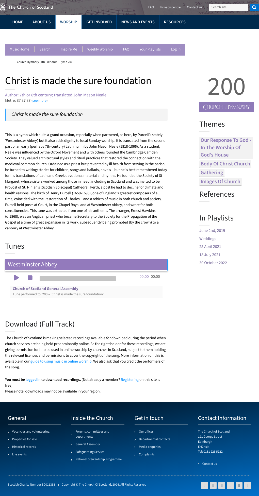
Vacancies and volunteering (31, 432)
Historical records (24, 447)
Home (17, 22)
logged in (33, 379)
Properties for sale (24, 439)
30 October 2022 (213, 263)
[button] (16, 278)
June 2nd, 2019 (212, 231)
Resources (175, 22)
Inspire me (69, 49)
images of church (220, 181)
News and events (137, 22)
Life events (19, 454)
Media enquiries (149, 447)
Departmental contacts (154, 439)
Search (44, 49)
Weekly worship (100, 49)
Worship (68, 22)
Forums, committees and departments (92, 434)
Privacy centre (170, 7)
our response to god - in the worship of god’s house (226, 148)
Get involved (99, 22)
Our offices (146, 432)
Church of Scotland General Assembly (58, 291)
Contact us (194, 7)
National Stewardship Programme (98, 459)
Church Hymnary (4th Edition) (36, 62)
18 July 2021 (209, 255)
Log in (176, 49)
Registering (130, 380)
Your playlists (150, 49)
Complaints (147, 454)
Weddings (207, 239)
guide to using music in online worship (61, 361)
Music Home (19, 49)
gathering (212, 173)
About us (42, 22)
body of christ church (225, 164)
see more (39, 100)
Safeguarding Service (89, 452)
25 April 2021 (210, 247)
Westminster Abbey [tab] (86, 264)
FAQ (126, 49)
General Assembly (87, 444)
